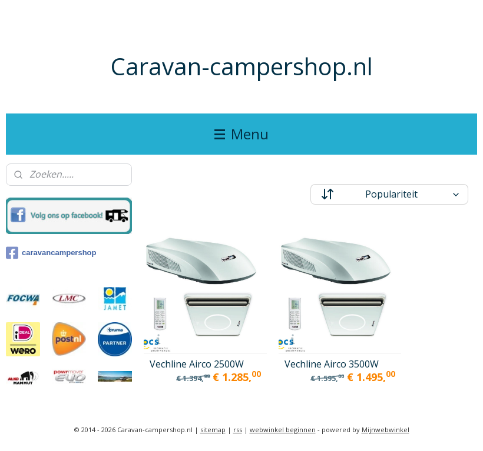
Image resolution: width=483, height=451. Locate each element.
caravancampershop (51, 253)
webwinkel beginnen (283, 429)
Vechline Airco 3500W (296, 341)
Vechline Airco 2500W (180, 341)
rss (237, 429)
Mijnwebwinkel (385, 429)
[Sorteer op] (389, 194)
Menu (241, 133)
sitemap (213, 429)
